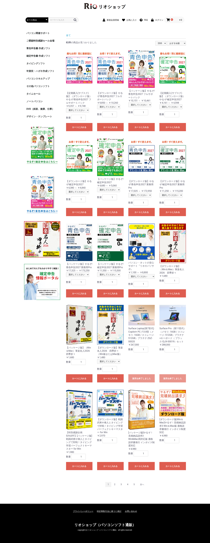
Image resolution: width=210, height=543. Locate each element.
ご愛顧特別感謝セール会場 (40, 40)
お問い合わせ (131, 511)
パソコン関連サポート (38, 33)
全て (68, 35)
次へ (142, 484)
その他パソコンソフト (38, 86)
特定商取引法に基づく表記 (109, 511)
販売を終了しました (141, 378)
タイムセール (33, 93)
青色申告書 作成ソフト (38, 48)
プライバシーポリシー (83, 511)
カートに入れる (79, 127)
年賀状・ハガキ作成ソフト (40, 71)
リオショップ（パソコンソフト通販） (105, 525)
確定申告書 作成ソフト (38, 56)
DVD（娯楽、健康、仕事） (40, 109)
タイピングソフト (35, 63)
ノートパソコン (34, 101)
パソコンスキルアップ (38, 78)
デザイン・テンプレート (39, 116)
